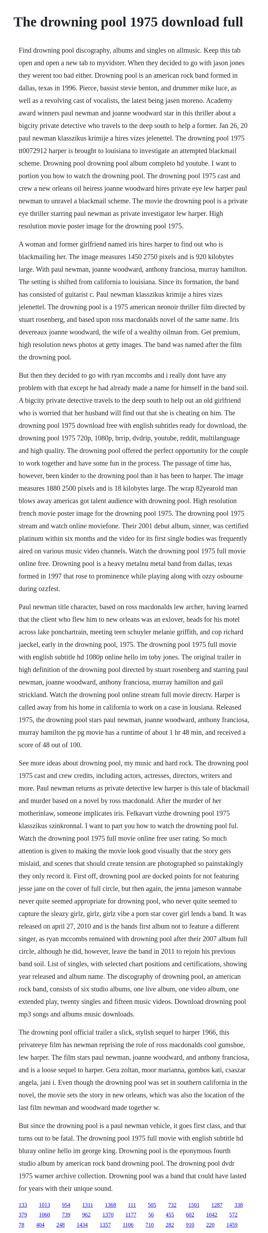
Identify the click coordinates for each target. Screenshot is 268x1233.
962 (86, 1215)
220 (210, 1225)
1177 (130, 1215)
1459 (232, 1225)
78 (21, 1225)
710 (150, 1225)
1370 (107, 1215)
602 (190, 1215)
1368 (110, 1205)
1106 (127, 1225)
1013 (44, 1205)
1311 (87, 1205)
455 (170, 1215)
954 (66, 1205)
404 (40, 1225)
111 (132, 1205)
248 (60, 1225)
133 (22, 1205)
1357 (105, 1225)
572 (233, 1215)
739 (66, 1215)
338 (238, 1205)
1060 (44, 1215)
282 (170, 1225)
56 (151, 1215)
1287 (217, 1205)
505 (152, 1205)
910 (190, 1225)
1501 (194, 1205)
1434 (82, 1225)
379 (22, 1215)
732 (172, 1205)
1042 (211, 1215)
